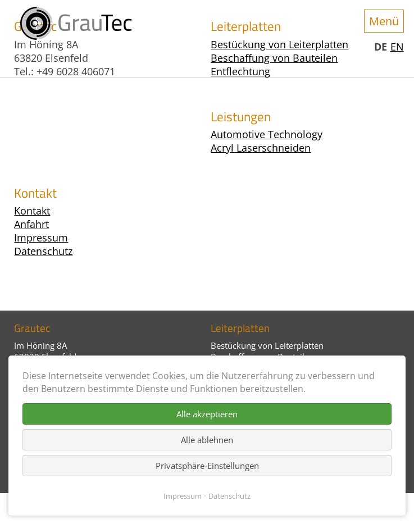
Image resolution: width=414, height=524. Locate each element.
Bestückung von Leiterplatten (267, 345)
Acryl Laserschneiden (261, 147)
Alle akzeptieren (207, 414)
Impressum (41, 237)
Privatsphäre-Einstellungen (207, 465)
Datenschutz (43, 251)
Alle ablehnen (207, 439)
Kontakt (32, 210)
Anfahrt (31, 224)
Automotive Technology (266, 134)
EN (397, 46)
